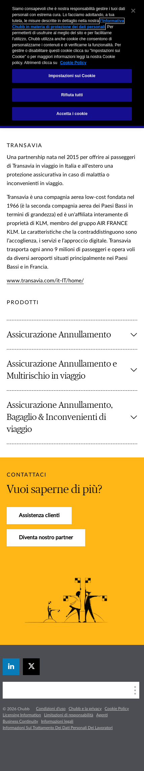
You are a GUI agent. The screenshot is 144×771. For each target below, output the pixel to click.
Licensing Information (22, 715)
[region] (72, 63)
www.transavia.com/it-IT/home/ (45, 280)
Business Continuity (20, 721)
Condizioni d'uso (51, 709)
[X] (31, 666)
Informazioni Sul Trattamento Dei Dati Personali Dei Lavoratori (58, 728)
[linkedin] (11, 666)
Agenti (102, 715)
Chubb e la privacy (85, 709)
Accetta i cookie (72, 113)
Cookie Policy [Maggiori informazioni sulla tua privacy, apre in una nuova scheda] (73, 62)
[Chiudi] (133, 10)
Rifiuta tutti (72, 95)
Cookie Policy (117, 709)
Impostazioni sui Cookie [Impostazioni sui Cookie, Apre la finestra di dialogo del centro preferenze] (71, 75)
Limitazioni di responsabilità (68, 715)
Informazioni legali (57, 721)
